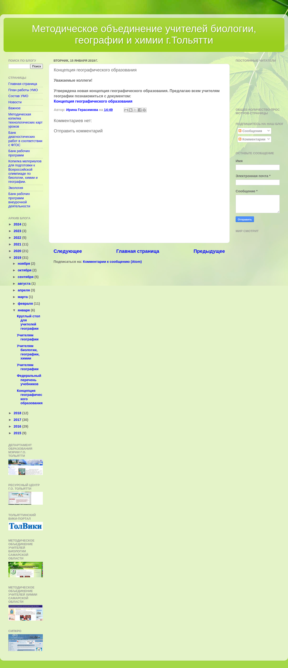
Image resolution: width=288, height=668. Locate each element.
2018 (18, 413)
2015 (18, 433)
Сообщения (250, 131)
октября (25, 270)
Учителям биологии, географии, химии (28, 352)
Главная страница (137, 251)
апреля (24, 290)
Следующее (68, 251)
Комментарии (251, 139)
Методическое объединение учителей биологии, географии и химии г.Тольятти (144, 34)
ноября (24, 263)
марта (23, 297)
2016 (18, 426)
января (24, 310)
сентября (26, 277)
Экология (15, 188)
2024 (18, 224)
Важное (14, 108)
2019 (18, 257)
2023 (18, 231)
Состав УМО (18, 96)
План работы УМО (23, 90)
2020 (18, 251)
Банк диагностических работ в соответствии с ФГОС (25, 139)
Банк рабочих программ (19, 153)
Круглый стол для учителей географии (28, 322)
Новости (15, 102)
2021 (18, 244)
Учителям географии (28, 337)
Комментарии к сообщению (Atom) (112, 262)
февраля (26, 303)
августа (25, 283)
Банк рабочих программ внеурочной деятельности (19, 200)
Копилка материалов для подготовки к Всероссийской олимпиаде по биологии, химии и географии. (25, 171)
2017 (18, 420)
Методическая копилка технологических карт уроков (25, 120)
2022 (18, 237)
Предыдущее (209, 251)
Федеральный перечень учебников (29, 380)
